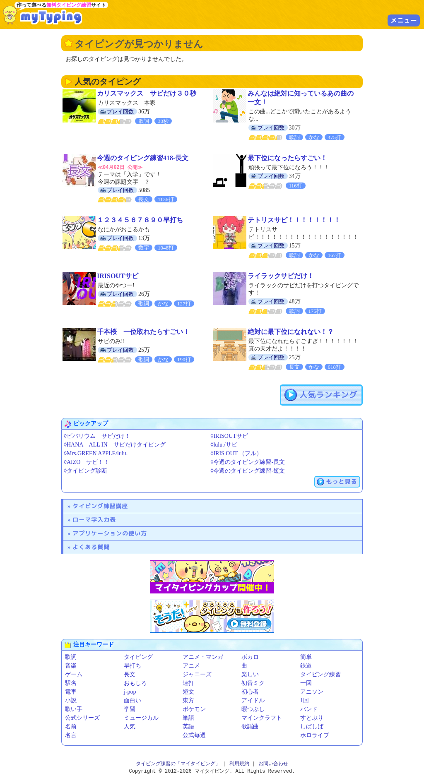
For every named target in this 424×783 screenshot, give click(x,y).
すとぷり (311, 717)
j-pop (130, 691)
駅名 (71, 683)
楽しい (250, 674)
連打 (188, 683)
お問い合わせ (273, 763)
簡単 (306, 656)
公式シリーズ (82, 717)
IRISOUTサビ (117, 275)
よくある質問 (91, 546)
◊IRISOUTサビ (229, 435)
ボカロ (250, 656)
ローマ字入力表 (94, 519)
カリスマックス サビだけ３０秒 (146, 93)
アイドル (253, 700)
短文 (188, 691)
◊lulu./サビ (224, 444)
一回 (306, 683)
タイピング (138, 656)
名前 (71, 726)
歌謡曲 (250, 726)
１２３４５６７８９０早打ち (140, 219)
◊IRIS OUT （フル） (237, 453)
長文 (129, 674)
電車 (71, 691)
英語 (188, 726)
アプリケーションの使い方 (109, 532)
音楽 (71, 665)
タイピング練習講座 (100, 505)
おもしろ (135, 683)
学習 (129, 709)
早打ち (132, 665)
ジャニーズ (197, 674)
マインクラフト (261, 717)
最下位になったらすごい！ (287, 157)
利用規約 (239, 763)
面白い (132, 700)
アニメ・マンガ (203, 656)
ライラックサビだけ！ (281, 275)
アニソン (311, 691)
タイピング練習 (320, 674)
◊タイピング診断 (85, 470)
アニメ (191, 665)
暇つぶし (253, 709)
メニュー (403, 20)
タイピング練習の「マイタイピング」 (178, 763)
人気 (129, 726)
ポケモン (194, 709)
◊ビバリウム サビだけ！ (97, 435)
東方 (188, 700)
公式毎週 (194, 735)
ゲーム (73, 674)
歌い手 (73, 709)
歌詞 (71, 656)
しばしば (311, 726)
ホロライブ (314, 735)
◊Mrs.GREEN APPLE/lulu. (96, 453)
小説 (71, 700)
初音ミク (253, 683)
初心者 (250, 691)
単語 (188, 717)
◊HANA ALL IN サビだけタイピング (115, 444)
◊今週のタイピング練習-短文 (248, 470)
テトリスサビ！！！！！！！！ (294, 219)
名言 (71, 735)
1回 (304, 700)
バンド (309, 709)
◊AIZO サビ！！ (86, 462)
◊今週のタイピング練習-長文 (248, 462)
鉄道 (306, 665)
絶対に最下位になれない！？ (291, 331)
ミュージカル (141, 717)
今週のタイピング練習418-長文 (142, 157)
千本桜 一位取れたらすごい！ (143, 331)
